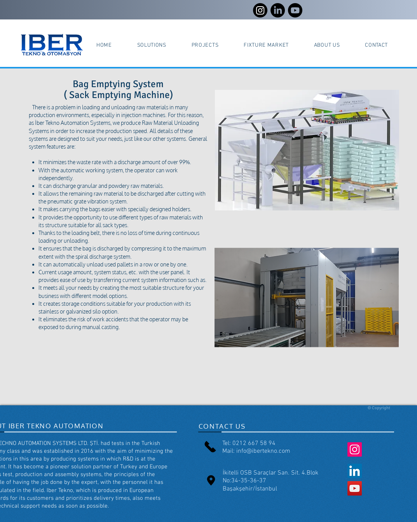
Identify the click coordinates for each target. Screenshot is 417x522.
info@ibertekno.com (263, 451)
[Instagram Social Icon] (354, 449)
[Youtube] (295, 10)
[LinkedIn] (277, 10)
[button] (151, 45)
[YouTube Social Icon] (354, 488)
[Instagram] (260, 10)
